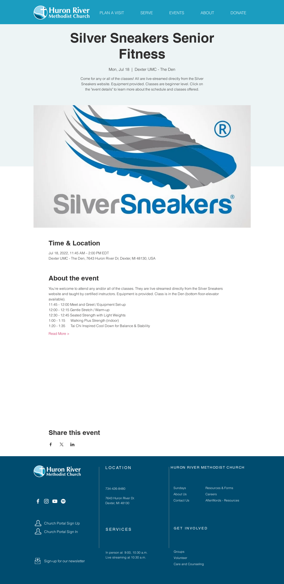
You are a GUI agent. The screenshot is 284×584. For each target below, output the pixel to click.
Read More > (59, 333)
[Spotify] (63, 501)
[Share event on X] (61, 444)
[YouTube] (55, 501)
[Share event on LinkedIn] (72, 444)
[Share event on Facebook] (51, 444)
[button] (37, 561)
